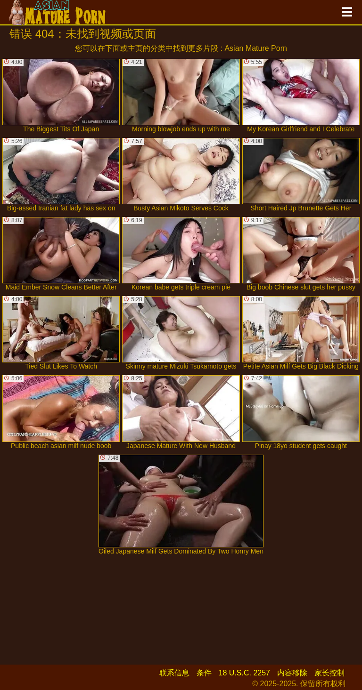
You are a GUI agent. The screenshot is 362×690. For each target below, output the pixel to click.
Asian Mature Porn (255, 48)
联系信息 (174, 673)
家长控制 (329, 673)
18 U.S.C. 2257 (244, 673)
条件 (204, 673)
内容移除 (292, 673)
